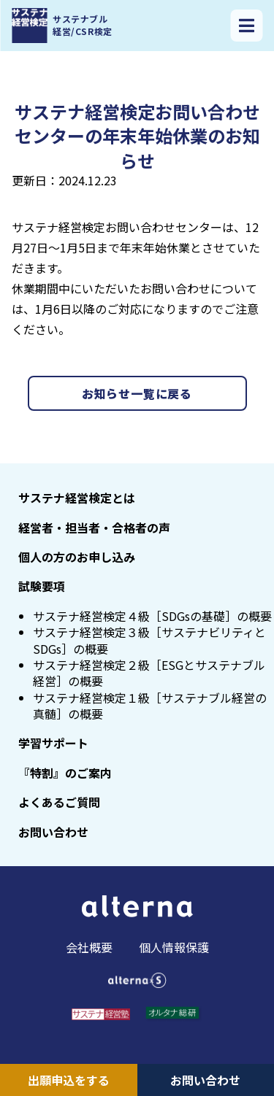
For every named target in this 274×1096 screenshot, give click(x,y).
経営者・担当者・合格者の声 (94, 527)
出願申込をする (69, 1080)
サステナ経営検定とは (76, 497)
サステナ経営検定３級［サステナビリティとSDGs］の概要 (149, 640)
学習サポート (53, 743)
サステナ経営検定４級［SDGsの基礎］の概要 (152, 616)
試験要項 (41, 586)
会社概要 (89, 947)
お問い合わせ (205, 1080)
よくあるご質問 (59, 802)
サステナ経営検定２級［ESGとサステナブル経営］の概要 (149, 673)
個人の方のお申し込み (76, 557)
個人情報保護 (174, 947)
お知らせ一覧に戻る (137, 393)
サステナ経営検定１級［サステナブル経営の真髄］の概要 (150, 705)
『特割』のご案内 (65, 773)
